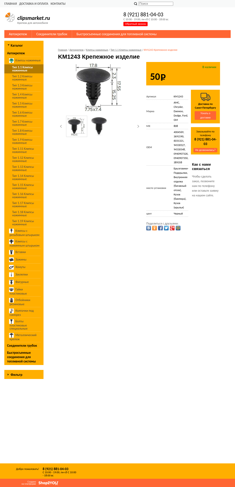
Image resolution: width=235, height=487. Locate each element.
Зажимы (18, 259)
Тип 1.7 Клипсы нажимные (22, 123)
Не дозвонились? (205, 150)
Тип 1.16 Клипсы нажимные (23, 195)
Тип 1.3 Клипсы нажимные (22, 86)
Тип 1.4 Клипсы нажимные (22, 95)
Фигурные (19, 282)
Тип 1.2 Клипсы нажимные (22, 77)
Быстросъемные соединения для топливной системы (117, 34)
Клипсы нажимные (25, 60)
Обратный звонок (135, 24)
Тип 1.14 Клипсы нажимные (23, 177)
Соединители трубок (51, 34)
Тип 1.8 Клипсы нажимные (22, 132)
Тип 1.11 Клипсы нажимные (23, 150)
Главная (10, 4)
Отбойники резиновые (20, 302)
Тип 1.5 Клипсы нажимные (22, 105)
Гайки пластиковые (18, 291)
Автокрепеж (18, 34)
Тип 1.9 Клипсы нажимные (22, 141)
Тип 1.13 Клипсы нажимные (23, 168)
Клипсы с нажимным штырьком (24, 243)
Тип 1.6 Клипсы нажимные (22, 114)
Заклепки (19, 274)
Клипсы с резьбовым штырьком (24, 233)
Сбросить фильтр (24, 454)
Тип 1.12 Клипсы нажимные (23, 159)
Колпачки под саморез (22, 313)
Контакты (58, 4)
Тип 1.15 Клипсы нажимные (23, 186)
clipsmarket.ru (33, 18)
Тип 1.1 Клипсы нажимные (22, 68)
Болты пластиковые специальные (19, 324)
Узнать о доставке (205, 115)
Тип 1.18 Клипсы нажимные (23, 213)
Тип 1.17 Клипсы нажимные (23, 204)
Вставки (18, 252)
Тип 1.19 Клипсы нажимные (23, 222)
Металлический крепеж (23, 337)
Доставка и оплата (33, 4)
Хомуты (17, 267)
